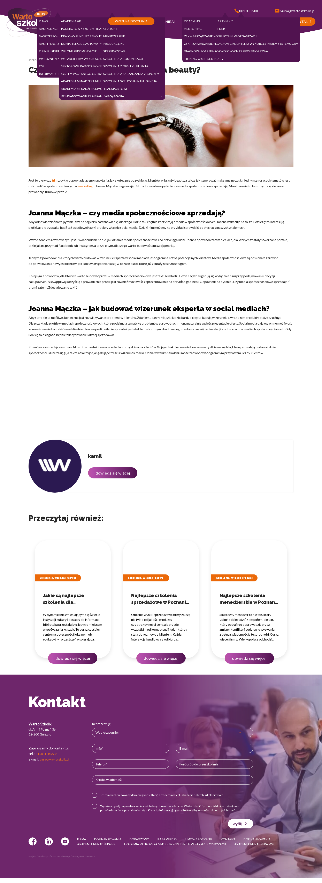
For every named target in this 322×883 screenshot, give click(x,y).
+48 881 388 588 (48, 753)
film (55, 180)
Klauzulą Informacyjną (168, 810)
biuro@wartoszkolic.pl (57, 759)
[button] (46, 21)
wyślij (242, 823)
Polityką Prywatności (202, 810)
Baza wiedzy (60, 59)
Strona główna (39, 59)
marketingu (86, 186)
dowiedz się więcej (112, 472)
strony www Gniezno (83, 861)
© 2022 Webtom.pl (59, 861)
